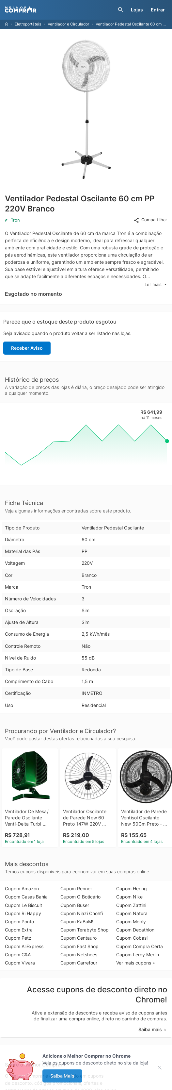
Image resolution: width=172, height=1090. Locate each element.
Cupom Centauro (78, 938)
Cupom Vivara (20, 962)
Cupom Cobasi (132, 938)
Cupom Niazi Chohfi (81, 913)
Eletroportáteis (28, 24)
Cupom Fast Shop (79, 946)
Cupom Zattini (131, 905)
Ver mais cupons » (135, 962)
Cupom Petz (18, 938)
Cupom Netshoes (78, 954)
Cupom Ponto (19, 921)
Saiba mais (152, 1029)
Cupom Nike (129, 896)
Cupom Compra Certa (139, 946)
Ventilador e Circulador (68, 24)
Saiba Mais (62, 1076)
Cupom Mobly (131, 921)
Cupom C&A (18, 954)
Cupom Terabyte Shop (84, 929)
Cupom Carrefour (78, 962)
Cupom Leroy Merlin (137, 954)
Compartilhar (150, 220)
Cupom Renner (76, 888)
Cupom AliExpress (24, 946)
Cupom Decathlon (135, 929)
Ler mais (156, 284)
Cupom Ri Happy (23, 913)
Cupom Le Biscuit (23, 905)
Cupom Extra (19, 929)
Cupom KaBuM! (76, 921)
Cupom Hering (131, 888)
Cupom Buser (74, 905)
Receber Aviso (27, 348)
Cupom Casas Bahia (26, 896)
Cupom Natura (132, 913)
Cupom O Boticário (80, 896)
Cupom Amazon (22, 888)
